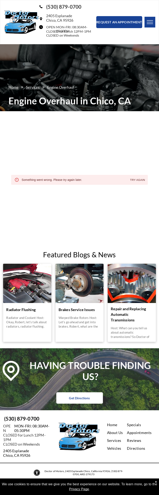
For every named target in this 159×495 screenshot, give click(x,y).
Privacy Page (79, 489)
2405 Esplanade (16, 450)
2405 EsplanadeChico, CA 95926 (59, 18)
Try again (137, 180)
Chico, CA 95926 (16, 455)
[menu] (150, 22)
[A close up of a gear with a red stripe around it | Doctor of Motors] (132, 283)
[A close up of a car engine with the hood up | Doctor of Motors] (27, 283)
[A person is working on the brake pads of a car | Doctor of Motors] (79, 283)
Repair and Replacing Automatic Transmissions (128, 314)
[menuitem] (124, 425)
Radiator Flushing (21, 309)
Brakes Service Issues (77, 309)
